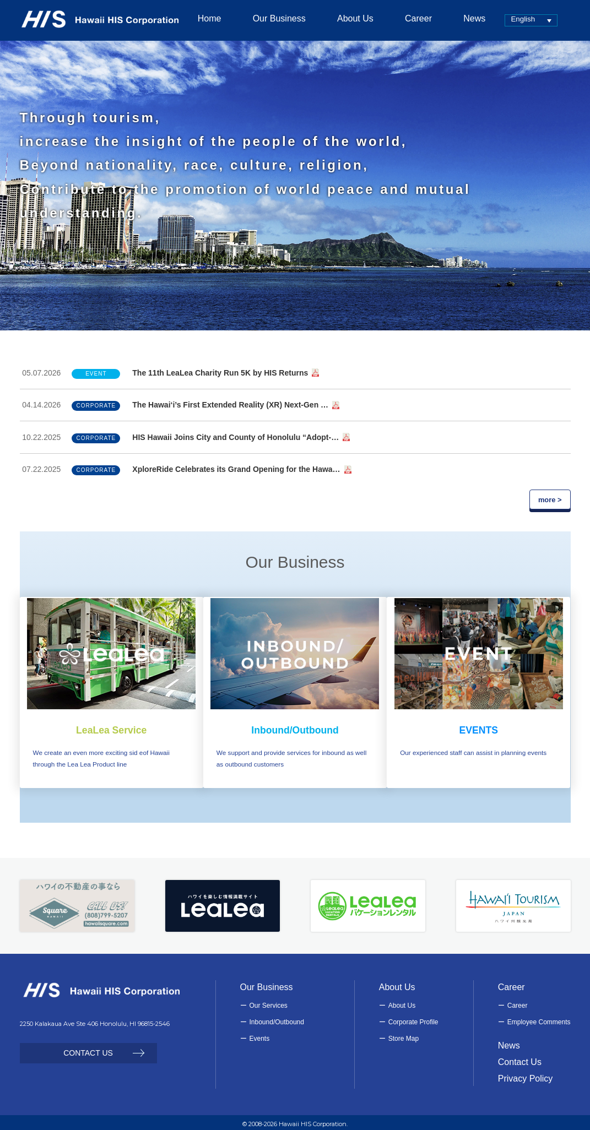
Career (517, 1002)
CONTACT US (88, 1049)
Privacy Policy (525, 1075)
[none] (516, 20)
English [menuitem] (508, 19)
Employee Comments (539, 1018)
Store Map (403, 1035)
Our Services (269, 1002)
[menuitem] (516, 20)
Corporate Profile (413, 1018)
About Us (401, 1002)
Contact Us (520, 1058)
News (509, 1041)
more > (550, 500)
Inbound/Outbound (277, 1018)
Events (260, 1035)
